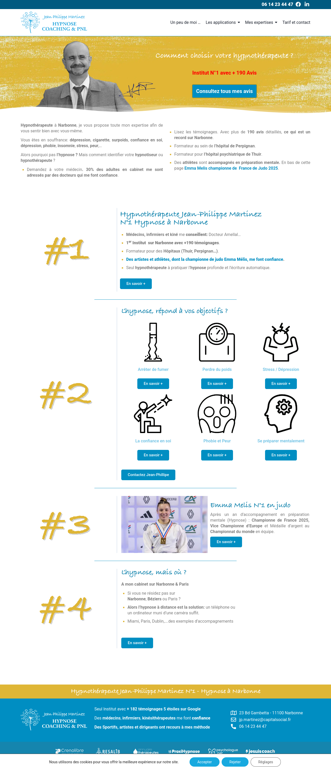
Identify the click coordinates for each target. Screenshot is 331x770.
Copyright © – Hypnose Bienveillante (133, 765)
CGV (220, 765)
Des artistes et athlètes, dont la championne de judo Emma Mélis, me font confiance (204, 259)
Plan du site (173, 765)
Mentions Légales (199, 765)
